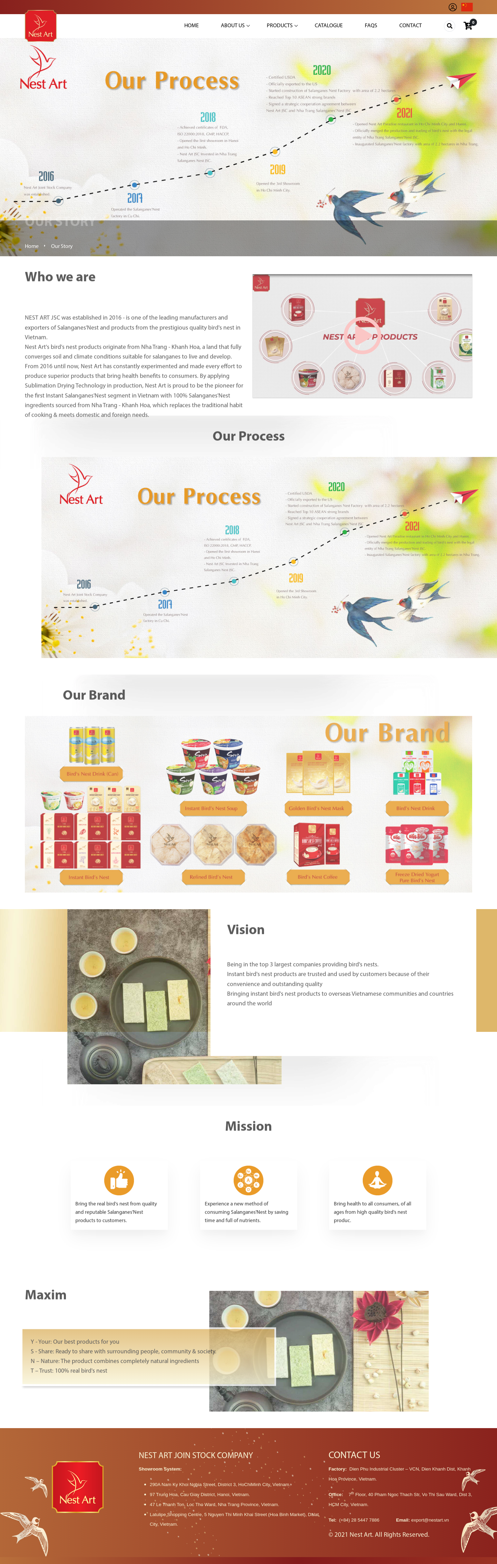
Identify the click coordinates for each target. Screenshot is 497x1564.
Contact (410, 26)
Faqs (371, 26)
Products (280, 26)
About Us (233, 26)
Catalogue (329, 26)
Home (191, 26)
